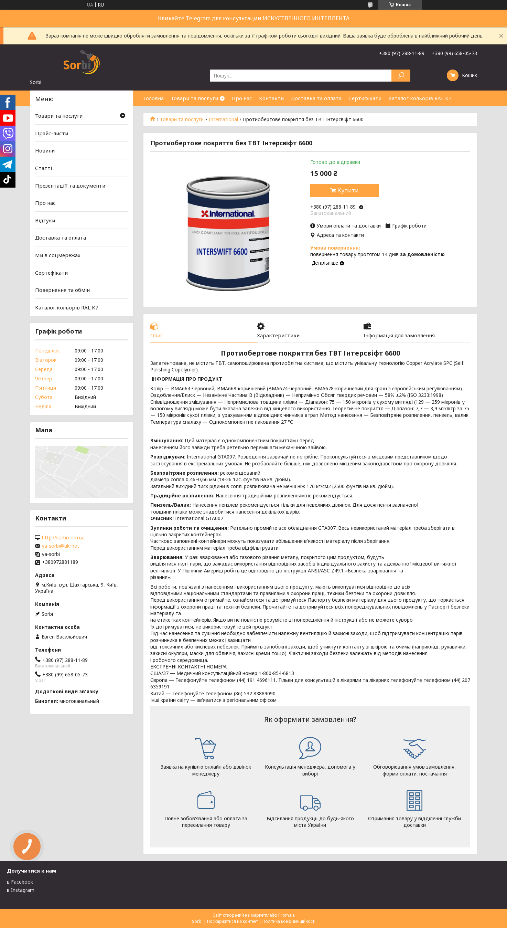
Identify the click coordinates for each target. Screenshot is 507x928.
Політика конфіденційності (288, 921)
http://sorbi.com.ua (63, 538)
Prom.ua (286, 915)
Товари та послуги (194, 98)
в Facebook (20, 881)
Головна (153, 98)
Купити (348, 190)
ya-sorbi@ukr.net (60, 546)
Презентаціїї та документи (70, 185)
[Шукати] (400, 76)
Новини (45, 150)
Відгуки (45, 220)
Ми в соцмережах (57, 255)
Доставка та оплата (316, 98)
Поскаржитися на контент (232, 921)
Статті (43, 168)
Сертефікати (51, 272)
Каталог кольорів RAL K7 (420, 98)
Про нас (241, 98)
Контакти (271, 98)
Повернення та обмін (62, 289)
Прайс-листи (51, 133)
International (223, 119)
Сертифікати (364, 98)
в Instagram (20, 890)
